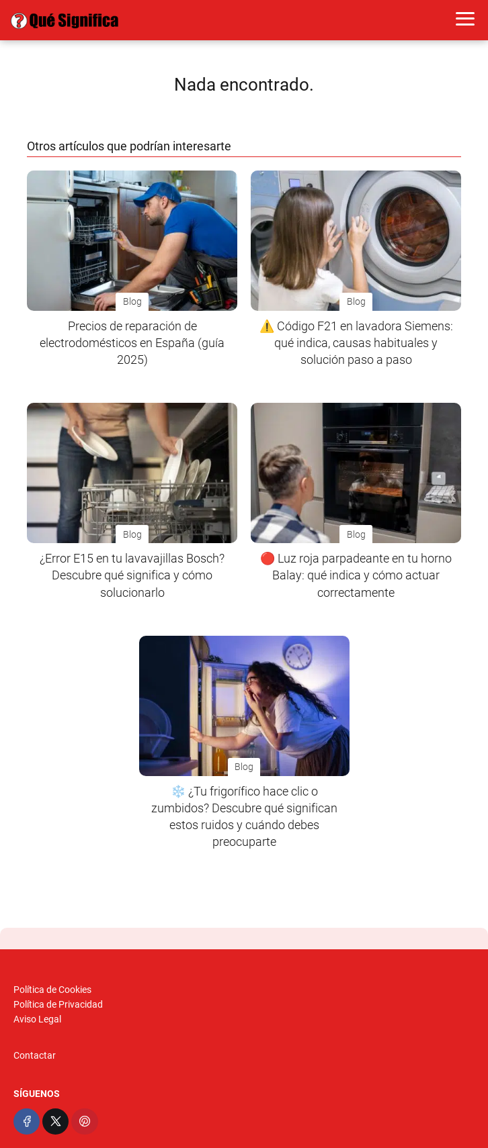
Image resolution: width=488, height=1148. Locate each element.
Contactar (34, 1055)
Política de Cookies (52, 989)
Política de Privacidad (58, 1004)
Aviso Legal (37, 1019)
